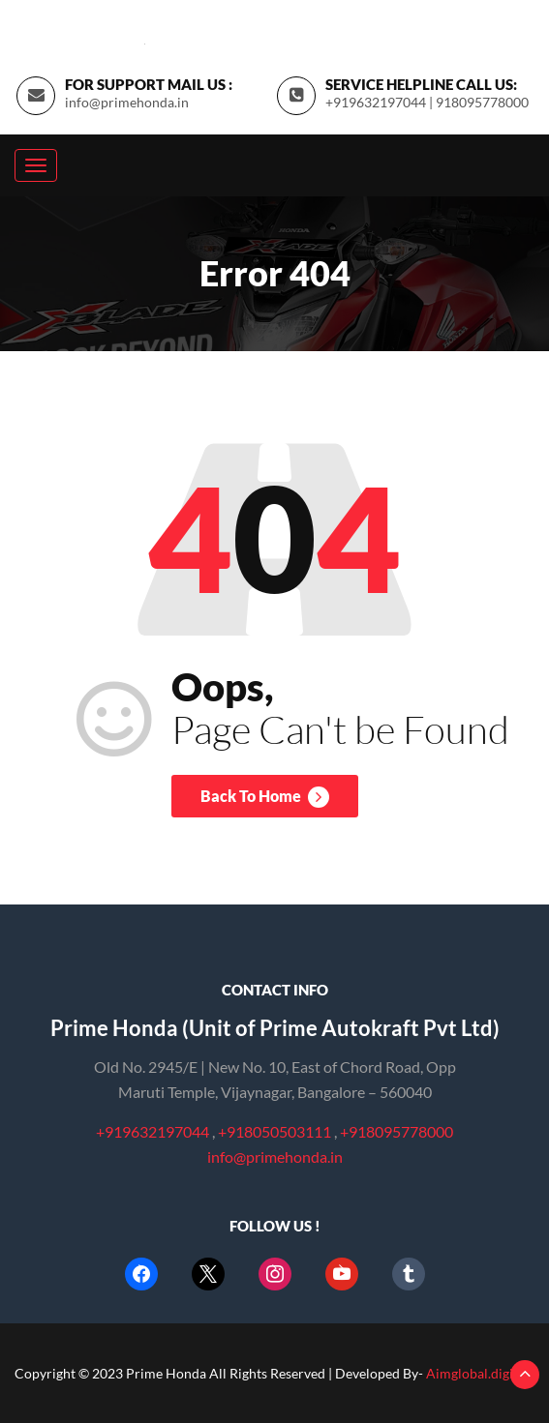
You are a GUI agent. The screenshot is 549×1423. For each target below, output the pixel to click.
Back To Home (264, 797)
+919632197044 (152, 1131)
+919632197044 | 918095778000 (427, 102)
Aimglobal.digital (477, 1373)
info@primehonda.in (127, 102)
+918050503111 (276, 1131)
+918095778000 (396, 1131)
